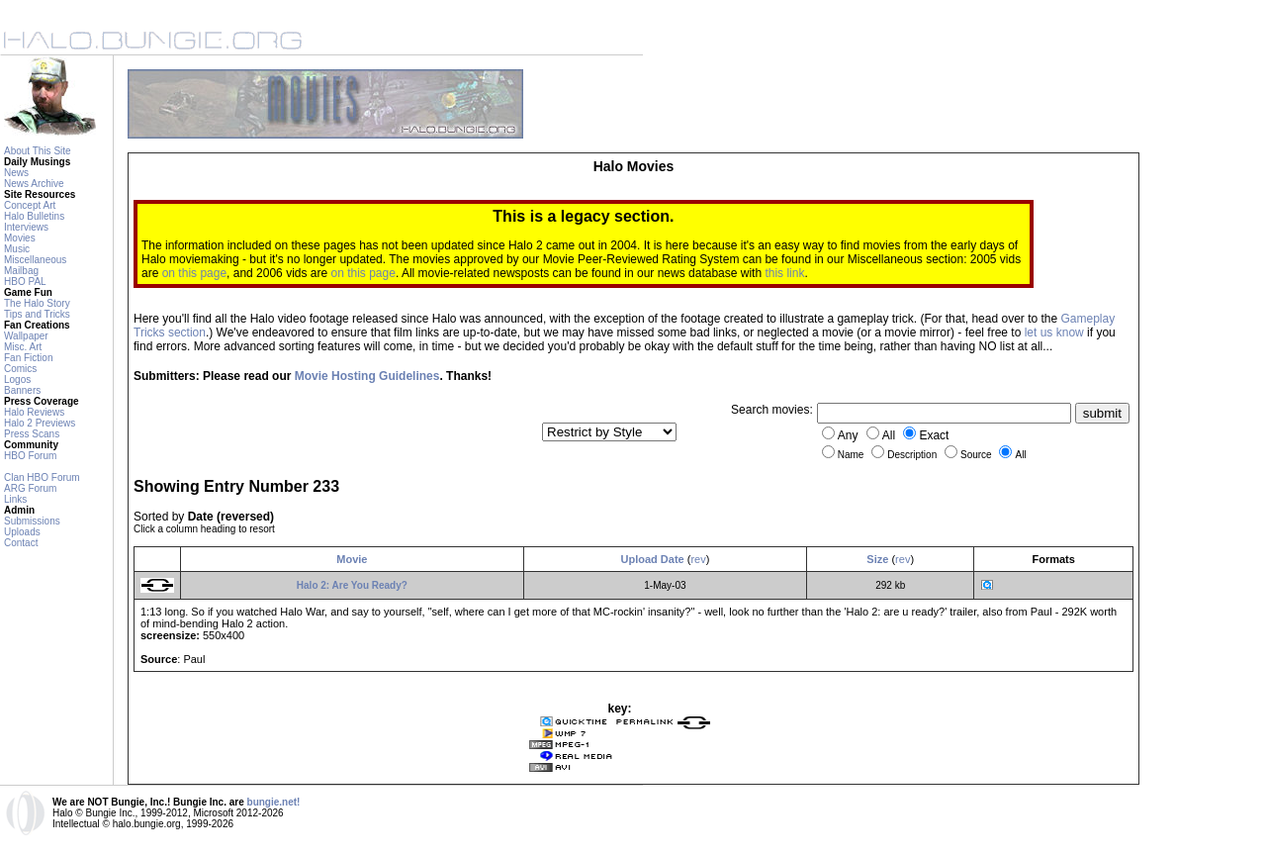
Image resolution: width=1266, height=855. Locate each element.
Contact (21, 542)
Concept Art (29, 205)
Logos (17, 379)
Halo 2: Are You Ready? (352, 585)
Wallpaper (26, 336)
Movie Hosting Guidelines (367, 376)
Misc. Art (23, 346)
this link (784, 273)
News (16, 172)
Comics (20, 368)
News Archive (34, 183)
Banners (22, 390)
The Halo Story (37, 303)
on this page (194, 273)
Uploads (22, 531)
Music (17, 248)
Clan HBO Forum (42, 477)
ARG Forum (30, 488)
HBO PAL (25, 281)
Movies (20, 238)
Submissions (32, 521)
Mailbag (21, 270)
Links (15, 499)
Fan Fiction (28, 357)
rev (697, 559)
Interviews (26, 227)
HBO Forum (30, 455)
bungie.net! (274, 802)
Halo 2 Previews (39, 423)
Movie (351, 559)
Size (877, 559)
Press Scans (31, 433)
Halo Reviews (34, 412)
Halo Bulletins (34, 216)
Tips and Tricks (37, 314)
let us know (1054, 332)
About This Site (37, 150)
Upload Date (652, 559)
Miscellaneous (35, 259)
